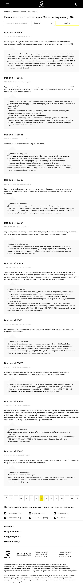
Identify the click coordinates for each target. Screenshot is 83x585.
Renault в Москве (11, 12)
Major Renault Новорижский (41, 553)
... (16, 498)
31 (26, 498)
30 (21, 498)
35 (46, 498)
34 (41, 498)
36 (51, 498)
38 (62, 498)
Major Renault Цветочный (65, 553)
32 (31, 498)
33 (36, 498)
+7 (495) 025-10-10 (41, 556)
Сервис (23, 12)
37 (56, 498)
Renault (16, 575)
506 (71, 498)
